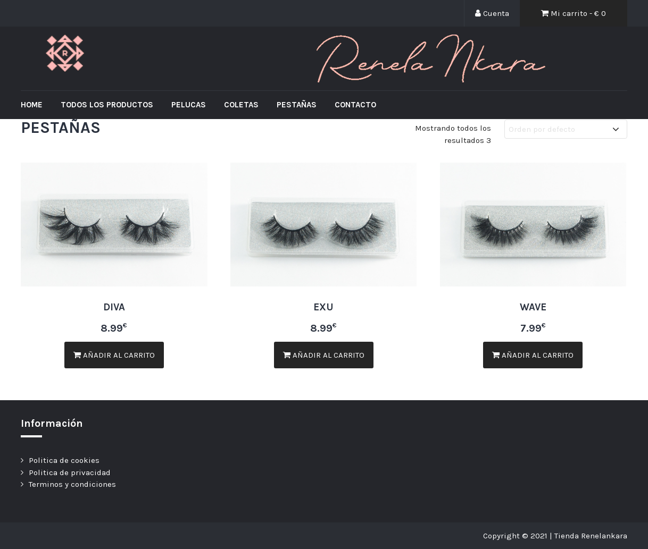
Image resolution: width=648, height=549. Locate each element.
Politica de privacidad (70, 472)
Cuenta (492, 13)
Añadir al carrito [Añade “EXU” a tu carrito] (323, 355)
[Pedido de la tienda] (565, 129)
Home (32, 104)
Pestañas (297, 104)
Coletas (241, 104)
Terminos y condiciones (72, 484)
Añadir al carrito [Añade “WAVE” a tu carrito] (533, 355)
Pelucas (188, 104)
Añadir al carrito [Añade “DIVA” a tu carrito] (114, 355)
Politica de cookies (64, 460)
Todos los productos (107, 104)
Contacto (355, 104)
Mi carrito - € (573, 13)
